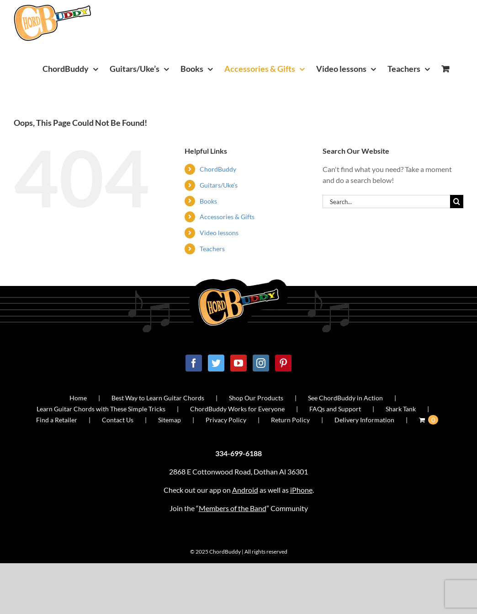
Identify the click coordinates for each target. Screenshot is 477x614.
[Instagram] (261, 363)
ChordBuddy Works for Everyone (237, 409)
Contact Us (117, 420)
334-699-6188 (238, 453)
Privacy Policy (226, 420)
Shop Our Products (256, 398)
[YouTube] (238, 363)
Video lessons (219, 233)
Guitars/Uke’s (219, 185)
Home (78, 398)
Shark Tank (401, 409)
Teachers (212, 249)
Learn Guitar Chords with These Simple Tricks (101, 409)
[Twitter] (216, 363)
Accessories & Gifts (227, 217)
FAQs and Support (335, 409)
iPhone (301, 489)
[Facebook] (194, 363)
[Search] (456, 201)
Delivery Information (364, 420)
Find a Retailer (56, 420)
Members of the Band (232, 508)
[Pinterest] (283, 363)
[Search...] (386, 201)
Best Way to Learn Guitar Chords (157, 398)
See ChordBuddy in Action (345, 398)
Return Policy (290, 420)
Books (208, 201)
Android (245, 489)
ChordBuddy (218, 169)
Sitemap (169, 420)
